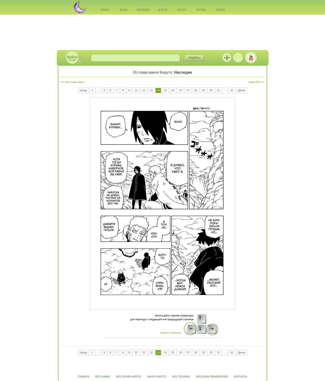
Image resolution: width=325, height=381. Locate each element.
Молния (143, 9)
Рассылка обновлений (212, 376)
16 (180, 90)
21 (218, 90)
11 (143, 90)
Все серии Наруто (128, 376)
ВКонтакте (238, 57)
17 (188, 90)
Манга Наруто (156, 376)
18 (195, 90)
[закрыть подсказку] (170, 332)
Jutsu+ (227, 57)
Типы (104, 9)
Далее (241, 90)
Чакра (220, 9)
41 (231, 90)
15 (172, 90)
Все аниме (102, 376)
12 (151, 90)
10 (136, 90)
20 (211, 90)
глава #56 (254, 82)
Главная (83, 376)
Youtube (251, 57)
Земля (162, 9)
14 (165, 90)
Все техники (181, 376)
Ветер (181, 9)
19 (203, 90)
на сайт (72, 58)
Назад (83, 90)
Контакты (240, 376)
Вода (124, 9)
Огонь (201, 9)
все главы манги (74, 82)
